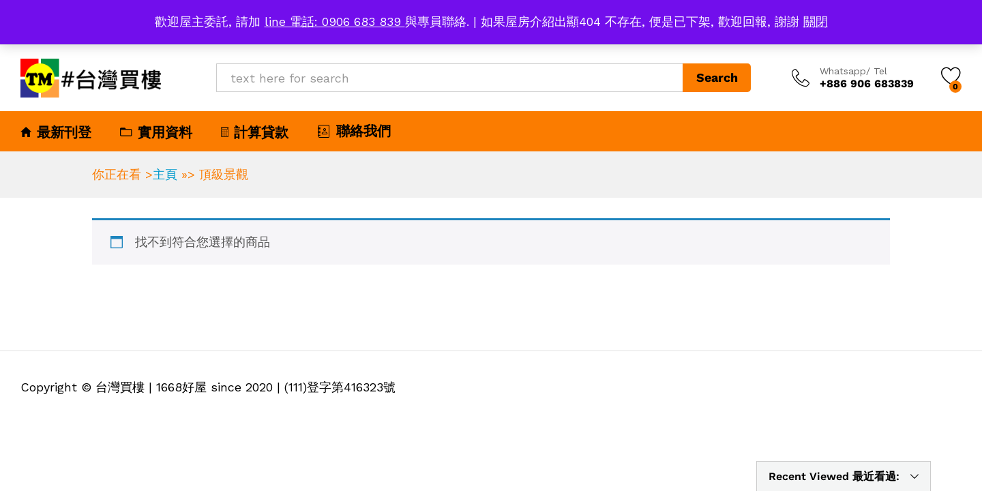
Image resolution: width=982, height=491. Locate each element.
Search (717, 77)
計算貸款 (254, 132)
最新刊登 (55, 132)
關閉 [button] (815, 21)
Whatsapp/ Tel (853, 70)
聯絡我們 (354, 131)
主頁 (165, 174)
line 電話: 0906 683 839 (335, 21)
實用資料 (156, 132)
